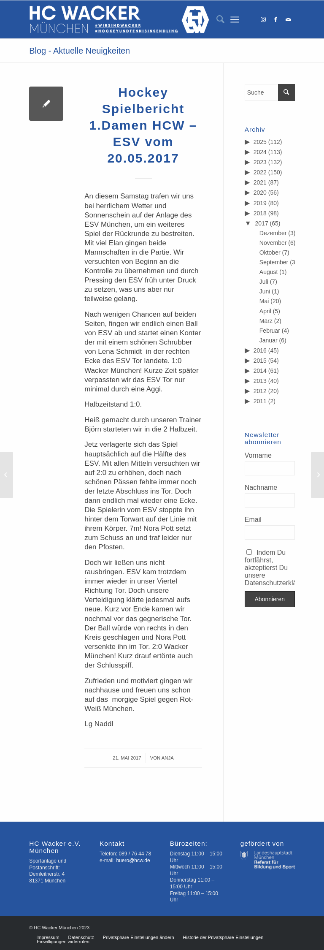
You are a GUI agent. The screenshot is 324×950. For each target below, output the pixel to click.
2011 (260, 401)
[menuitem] (216, 19)
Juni (264, 291)
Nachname (261, 487)
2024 (260, 152)
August (268, 272)
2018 (260, 213)
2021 (260, 182)
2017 (261, 223)
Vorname (258, 455)
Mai (264, 301)
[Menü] (234, 19)
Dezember (273, 233)
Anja (168, 757)
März (266, 321)
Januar (268, 340)
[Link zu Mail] (288, 19)
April (265, 311)
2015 (260, 360)
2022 (260, 172)
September (273, 262)
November (273, 242)
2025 (260, 141)
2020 (260, 192)
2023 (260, 162)
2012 (260, 391)
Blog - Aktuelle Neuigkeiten (79, 50)
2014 (260, 370)
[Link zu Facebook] (276, 19)
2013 (260, 380)
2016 (260, 350)
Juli (263, 281)
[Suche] (216, 19)
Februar (269, 330)
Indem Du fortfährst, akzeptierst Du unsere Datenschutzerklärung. (270, 567)
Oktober (270, 252)
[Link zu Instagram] (263, 19)
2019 (260, 203)
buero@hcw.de (133, 860)
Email (253, 519)
